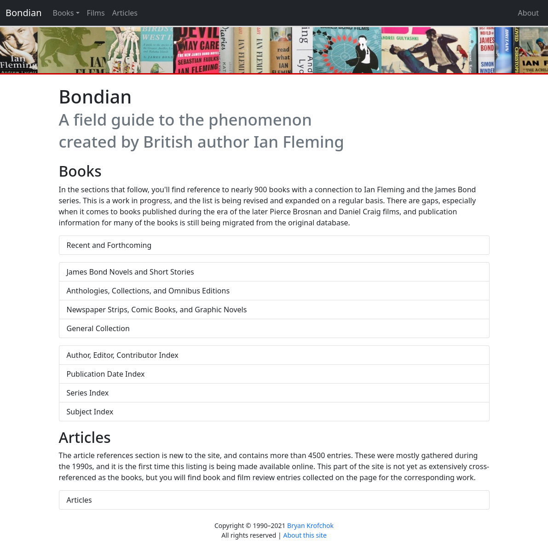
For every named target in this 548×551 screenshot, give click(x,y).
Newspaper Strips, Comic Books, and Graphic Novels (157, 309)
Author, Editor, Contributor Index (123, 355)
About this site (304, 535)
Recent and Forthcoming (109, 245)
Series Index (88, 393)
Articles (125, 13)
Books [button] (63, 13)
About (528, 13)
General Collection (98, 328)
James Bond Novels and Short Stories (130, 272)
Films (96, 13)
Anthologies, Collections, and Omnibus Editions (148, 291)
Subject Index (90, 412)
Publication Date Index (106, 374)
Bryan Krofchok (310, 525)
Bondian (24, 12)
